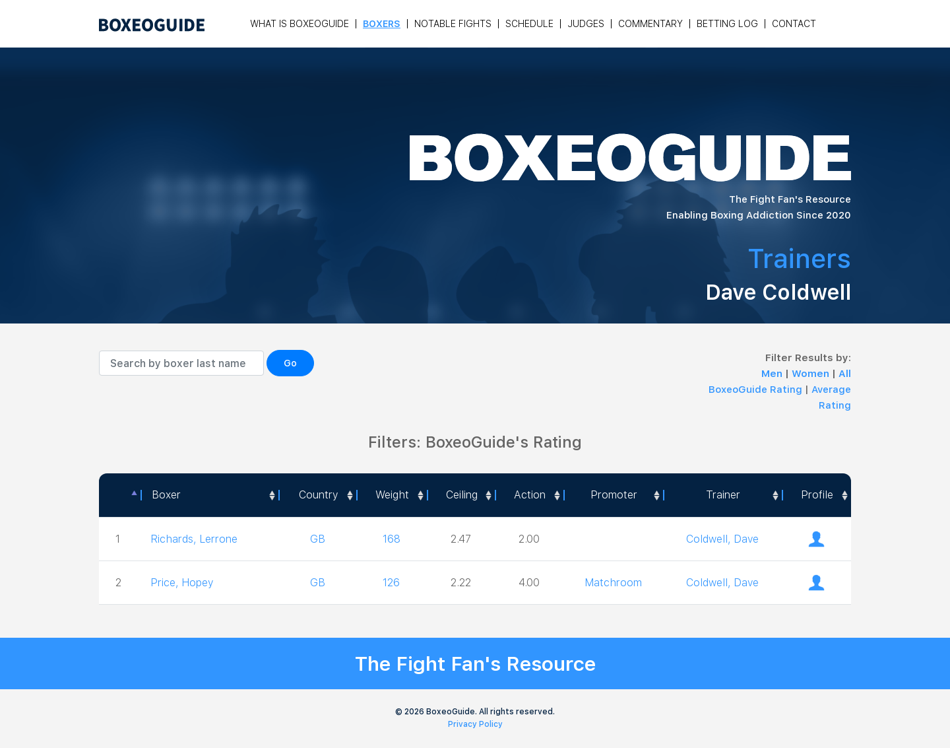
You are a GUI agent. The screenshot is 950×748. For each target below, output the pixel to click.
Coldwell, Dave (722, 539)
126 (391, 582)
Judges (585, 23)
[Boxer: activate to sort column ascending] (209, 495)
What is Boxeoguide (299, 23)
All (845, 374)
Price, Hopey (181, 582)
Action (530, 495)
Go (290, 363)
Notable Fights (452, 23)
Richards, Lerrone (194, 539)
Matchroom (613, 582)
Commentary (650, 23)
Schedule (529, 23)
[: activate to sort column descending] (120, 495)
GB (317, 539)
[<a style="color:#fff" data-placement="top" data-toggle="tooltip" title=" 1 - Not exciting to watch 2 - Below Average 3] (529, 495)
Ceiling (462, 495)
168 (391, 539)
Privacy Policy (475, 724)
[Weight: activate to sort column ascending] (391, 495)
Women (812, 374)
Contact (794, 23)
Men (773, 374)
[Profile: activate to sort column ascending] (816, 495)
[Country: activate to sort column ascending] (317, 495)
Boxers (381, 23)
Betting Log (727, 23)
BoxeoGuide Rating (755, 389)
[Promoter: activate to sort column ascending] (613, 495)
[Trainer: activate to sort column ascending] (722, 495)
